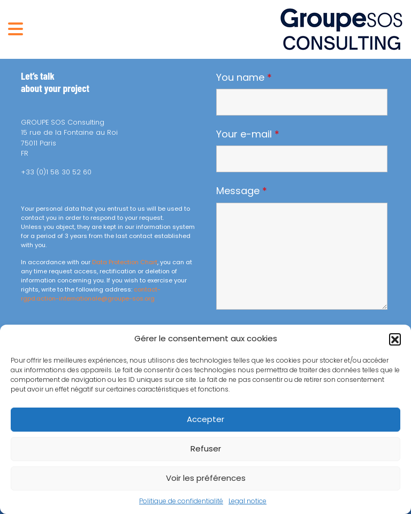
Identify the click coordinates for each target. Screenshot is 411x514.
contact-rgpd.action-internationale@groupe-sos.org (91, 294)
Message (241, 191)
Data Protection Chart (124, 262)
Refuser (206, 448)
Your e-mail (247, 134)
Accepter (205, 419)
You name (244, 77)
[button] (395, 339)
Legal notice (248, 500)
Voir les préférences (206, 478)
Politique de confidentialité (181, 500)
